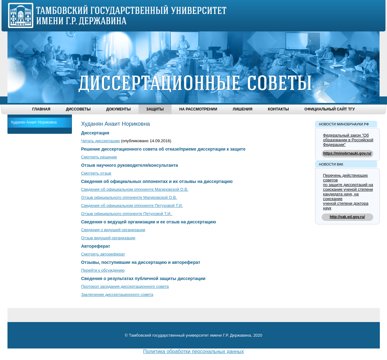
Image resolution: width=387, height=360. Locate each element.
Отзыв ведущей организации (108, 238)
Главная (41, 109)
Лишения (242, 109)
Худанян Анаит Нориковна (34, 122)
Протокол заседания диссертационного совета (125, 286)
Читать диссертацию (100, 140)
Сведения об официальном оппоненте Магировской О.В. (134, 189)
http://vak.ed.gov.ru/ (347, 217)
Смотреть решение (99, 157)
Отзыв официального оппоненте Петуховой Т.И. (127, 213)
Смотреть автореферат (103, 254)
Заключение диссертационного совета (117, 294)
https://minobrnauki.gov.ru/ (347, 153)
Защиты (155, 109)
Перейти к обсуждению (103, 270)
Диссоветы (78, 109)
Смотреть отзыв (96, 173)
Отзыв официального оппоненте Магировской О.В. (129, 197)
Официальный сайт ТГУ (329, 109)
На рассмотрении (198, 109)
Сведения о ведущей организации (113, 229)
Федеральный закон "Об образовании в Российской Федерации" (348, 140)
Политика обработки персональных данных (193, 351)
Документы (118, 109)
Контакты (278, 109)
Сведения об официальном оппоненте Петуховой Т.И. (132, 205)
